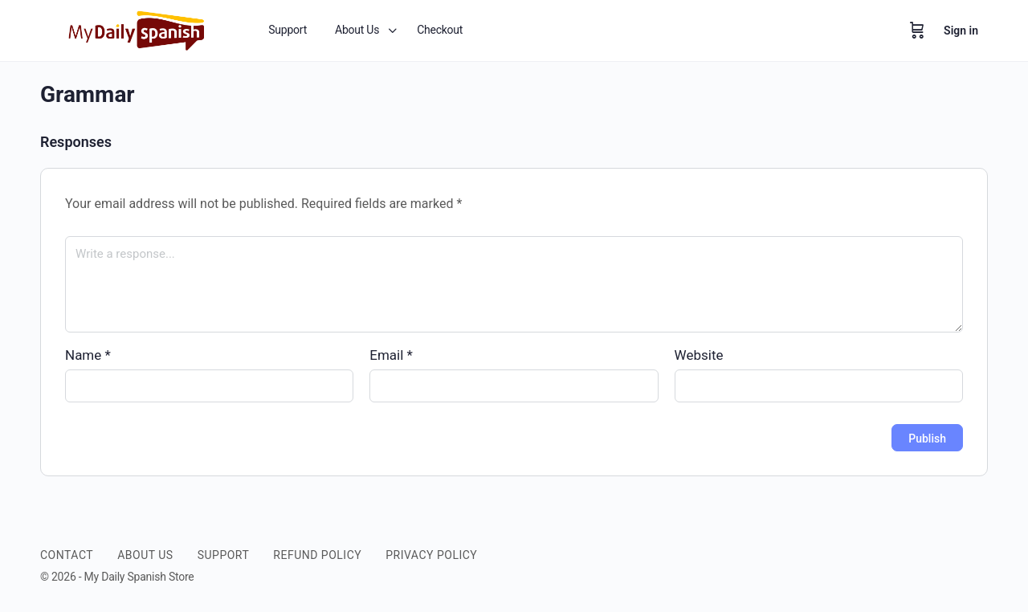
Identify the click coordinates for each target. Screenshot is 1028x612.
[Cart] (917, 30)
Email (391, 355)
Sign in (961, 30)
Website (699, 355)
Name (88, 355)
